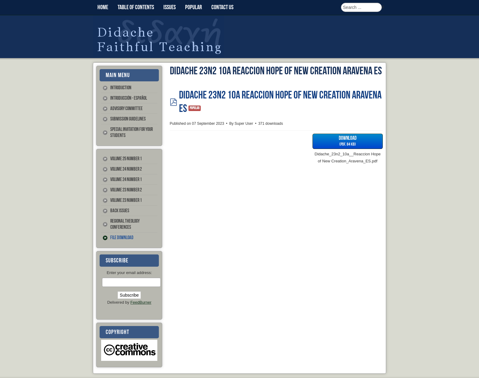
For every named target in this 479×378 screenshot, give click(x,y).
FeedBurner (141, 302)
